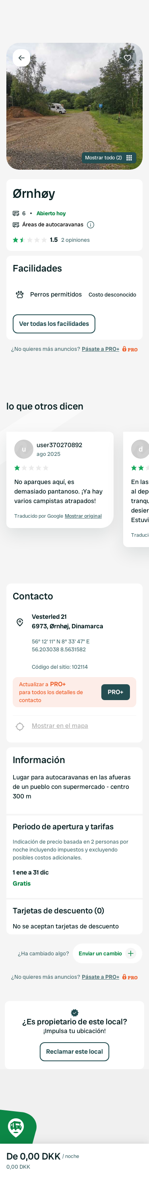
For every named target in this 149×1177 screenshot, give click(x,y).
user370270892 (59, 445)
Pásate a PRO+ (100, 348)
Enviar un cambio (107, 953)
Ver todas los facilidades (54, 324)
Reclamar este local (74, 1051)
